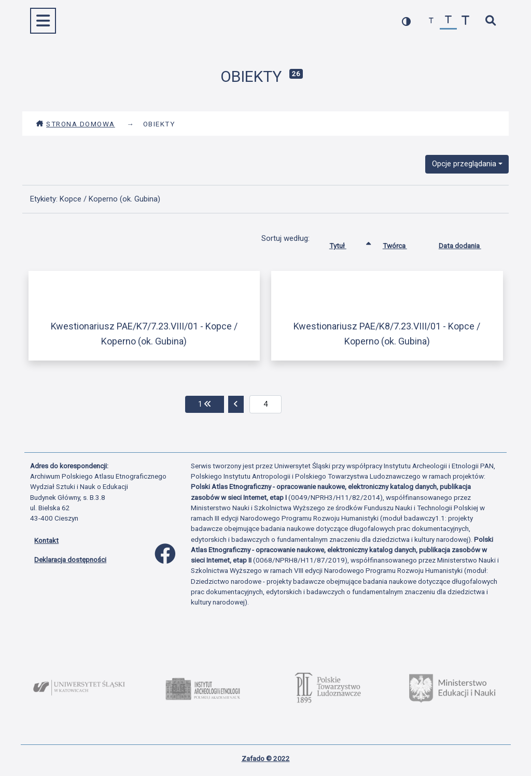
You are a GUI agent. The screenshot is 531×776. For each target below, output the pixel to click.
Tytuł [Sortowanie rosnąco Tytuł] (345, 243)
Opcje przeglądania (464, 163)
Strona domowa (75, 124)
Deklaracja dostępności (70, 559)
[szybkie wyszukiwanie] (490, 21)
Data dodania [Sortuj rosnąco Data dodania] (468, 243)
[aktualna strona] (265, 404)
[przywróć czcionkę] (448, 21)
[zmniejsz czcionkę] (431, 21)
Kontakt (46, 540)
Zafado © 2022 (266, 758)
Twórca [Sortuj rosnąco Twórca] (403, 243)
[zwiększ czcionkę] (465, 21)
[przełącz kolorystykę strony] (406, 21)
